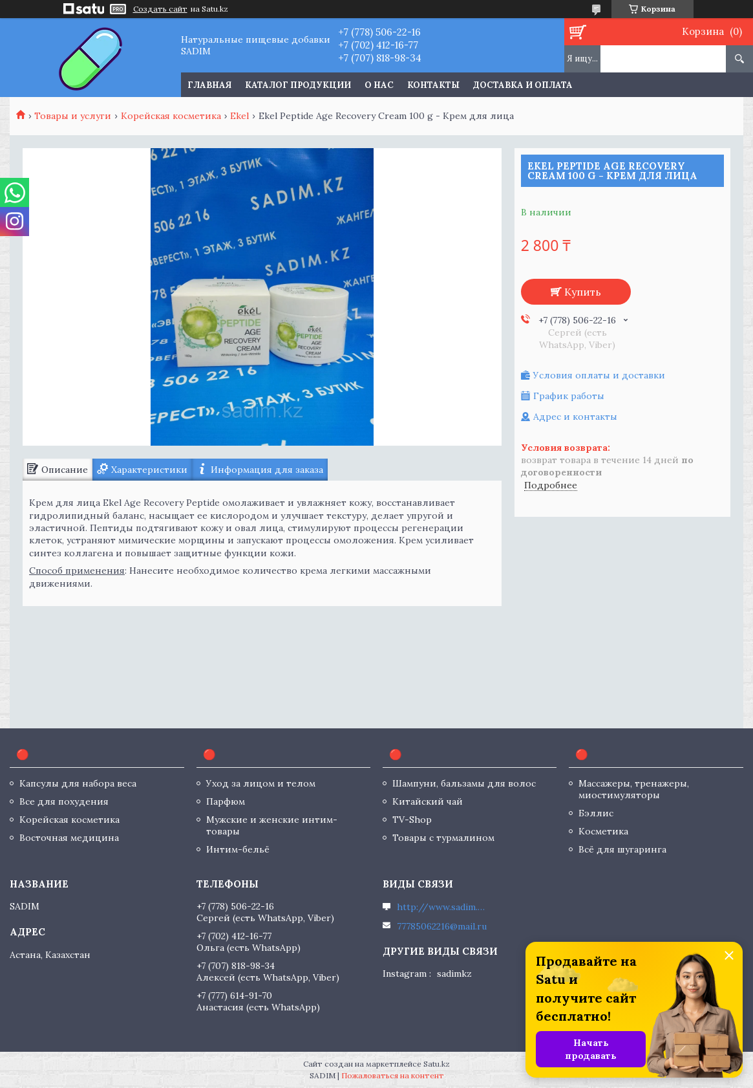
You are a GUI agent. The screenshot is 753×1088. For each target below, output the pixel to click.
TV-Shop (412, 819)
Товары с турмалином (443, 837)
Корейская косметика (171, 116)
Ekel (239, 116)
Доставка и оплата (523, 85)
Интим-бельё (238, 849)
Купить (582, 291)
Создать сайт (160, 9)
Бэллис (595, 813)
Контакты (433, 85)
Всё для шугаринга (622, 849)
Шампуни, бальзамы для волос (464, 783)
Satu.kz (436, 1064)
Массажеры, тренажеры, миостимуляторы (633, 789)
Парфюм (225, 801)
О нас (379, 85)
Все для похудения (64, 801)
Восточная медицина (69, 837)
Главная (209, 85)
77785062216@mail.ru (442, 926)
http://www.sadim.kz (442, 907)
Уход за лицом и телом (260, 783)
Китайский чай (427, 801)
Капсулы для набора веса (77, 783)
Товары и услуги (72, 116)
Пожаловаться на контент (392, 1075)
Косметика (603, 831)
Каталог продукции (298, 85)
